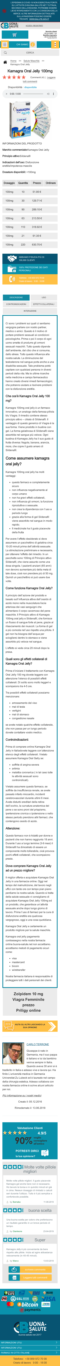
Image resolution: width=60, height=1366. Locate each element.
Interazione (30, 311)
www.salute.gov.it (39, 19)
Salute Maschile (32, 61)
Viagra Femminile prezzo (28, 1002)
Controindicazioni (16, 304)
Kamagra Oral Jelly (20, 64)
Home (13, 61)
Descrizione (16, 297)
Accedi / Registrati (34, 25)
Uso (44, 297)
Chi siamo (22, 44)
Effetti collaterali (43, 304)
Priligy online (28, 1010)
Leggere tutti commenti (35, 1277)
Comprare (51, 192)
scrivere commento (35, 1269)
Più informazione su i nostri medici (21, 1095)
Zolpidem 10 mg (28, 994)
